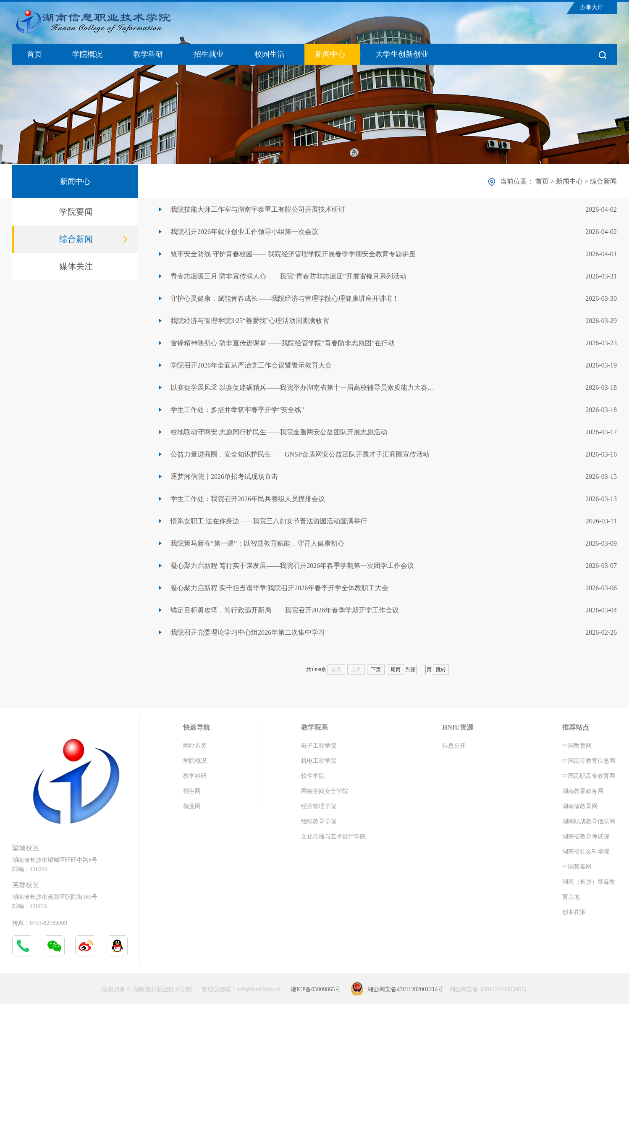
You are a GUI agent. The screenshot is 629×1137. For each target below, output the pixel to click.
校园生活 (269, 54)
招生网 (192, 791)
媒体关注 (76, 266)
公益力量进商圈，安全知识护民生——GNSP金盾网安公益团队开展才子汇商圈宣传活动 (300, 454)
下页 (376, 669)
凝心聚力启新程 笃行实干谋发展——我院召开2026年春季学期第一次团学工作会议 (292, 565)
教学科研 (148, 54)
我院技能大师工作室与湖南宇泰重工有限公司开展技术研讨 (257, 209)
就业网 (192, 806)
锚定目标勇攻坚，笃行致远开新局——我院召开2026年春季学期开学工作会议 (284, 610)
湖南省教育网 (580, 806)
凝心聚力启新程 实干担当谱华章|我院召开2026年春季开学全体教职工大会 (279, 587)
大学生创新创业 (401, 54)
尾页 (396, 669)
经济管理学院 (318, 806)
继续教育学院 (318, 821)
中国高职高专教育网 (588, 776)
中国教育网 (577, 746)
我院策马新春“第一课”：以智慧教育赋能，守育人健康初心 (257, 543)
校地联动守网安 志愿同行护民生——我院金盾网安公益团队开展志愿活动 (278, 432)
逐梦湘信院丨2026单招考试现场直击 (224, 476)
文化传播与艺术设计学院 (333, 836)
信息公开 (454, 746)
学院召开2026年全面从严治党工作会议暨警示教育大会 (251, 365)
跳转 (441, 669)
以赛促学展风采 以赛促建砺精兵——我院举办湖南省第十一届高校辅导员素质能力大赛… (302, 387)
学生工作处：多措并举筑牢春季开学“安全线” (237, 409)
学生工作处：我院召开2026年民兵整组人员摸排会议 (247, 498)
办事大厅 (591, 7)
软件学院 (313, 776)
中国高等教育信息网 (588, 761)
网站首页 (195, 746)
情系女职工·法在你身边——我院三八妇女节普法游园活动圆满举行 (268, 521)
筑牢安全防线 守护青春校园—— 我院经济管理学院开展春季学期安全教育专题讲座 (293, 253)
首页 (34, 54)
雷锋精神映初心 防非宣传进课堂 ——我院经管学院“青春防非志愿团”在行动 (282, 343)
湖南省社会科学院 (585, 851)
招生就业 (209, 54)
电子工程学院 (318, 746)
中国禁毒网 (577, 867)
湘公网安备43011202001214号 (405, 989)
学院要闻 (76, 211)
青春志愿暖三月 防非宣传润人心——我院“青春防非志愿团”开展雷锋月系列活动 (288, 276)
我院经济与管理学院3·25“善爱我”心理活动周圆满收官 (249, 320)
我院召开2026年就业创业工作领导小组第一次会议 (244, 231)
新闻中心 (330, 54)
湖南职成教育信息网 (588, 821)
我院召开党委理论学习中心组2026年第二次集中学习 (247, 632)
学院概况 (87, 54)
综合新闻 (76, 239)
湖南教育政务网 (582, 791)
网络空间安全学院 (324, 791)
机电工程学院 (318, 761)
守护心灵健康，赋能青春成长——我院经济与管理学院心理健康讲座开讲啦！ (284, 298)
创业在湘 (574, 912)
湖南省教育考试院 (585, 836)
